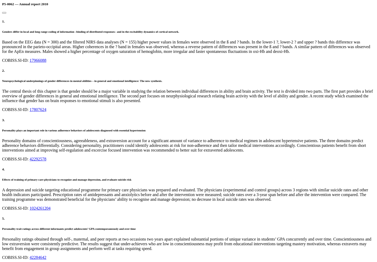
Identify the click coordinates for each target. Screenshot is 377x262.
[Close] (4, 13)
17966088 (38, 60)
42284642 (38, 257)
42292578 (38, 159)
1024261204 (40, 208)
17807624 (38, 109)
